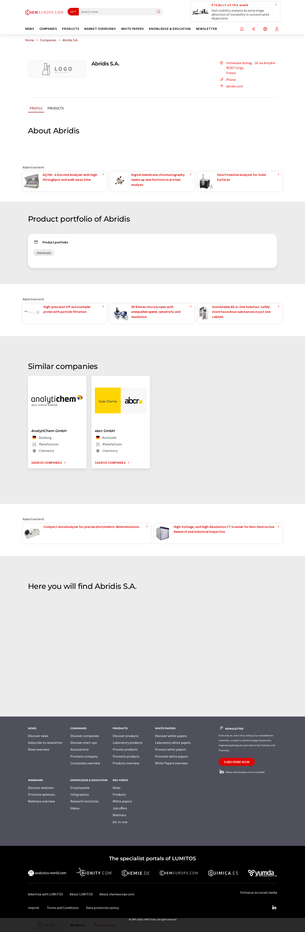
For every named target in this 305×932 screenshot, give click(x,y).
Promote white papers (171, 756)
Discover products (126, 736)
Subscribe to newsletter (45, 742)
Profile (36, 108)
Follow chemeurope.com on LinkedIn (242, 772)
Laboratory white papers (173, 742)
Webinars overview (41, 801)
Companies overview (85, 763)
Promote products (126, 756)
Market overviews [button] (100, 29)
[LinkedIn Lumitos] (274, 908)
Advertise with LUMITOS (45, 894)
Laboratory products (128, 742)
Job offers (120, 808)
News (117, 788)
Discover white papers (171, 736)
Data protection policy (102, 908)
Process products (125, 749)
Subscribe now (237, 762)
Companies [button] (48, 29)
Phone (227, 79)
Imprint (33, 908)
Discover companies (84, 736)
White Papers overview (171, 763)
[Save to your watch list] (242, 29)
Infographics (79, 794)
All (72, 12)
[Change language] (265, 29)
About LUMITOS (81, 894)
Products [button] (70, 29)
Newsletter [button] (206, 29)
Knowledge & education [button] (170, 29)
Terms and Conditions (63, 908)
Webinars (119, 815)
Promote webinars (41, 794)
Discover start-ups (83, 742)
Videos (75, 808)
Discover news (38, 736)
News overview (38, 749)
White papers (122, 801)
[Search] (159, 12)
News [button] (29, 29)
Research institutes (84, 801)
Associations (79, 749)
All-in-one (120, 822)
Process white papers (170, 749)
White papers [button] (132, 29)
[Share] (253, 29)
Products (55, 108)
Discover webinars (41, 788)
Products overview (126, 763)
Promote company (84, 756)
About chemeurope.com (117, 894)
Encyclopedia (79, 788)
